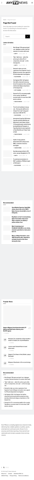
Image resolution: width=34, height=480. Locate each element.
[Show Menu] (1, 2)
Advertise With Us (18, 473)
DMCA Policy (4, 475)
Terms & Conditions (23, 475)
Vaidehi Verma (17, 147)
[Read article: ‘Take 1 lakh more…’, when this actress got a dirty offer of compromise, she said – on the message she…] (7, 59)
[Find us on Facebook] (1, 468)
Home (4, 19)
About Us (3, 473)
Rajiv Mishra (17, 76)
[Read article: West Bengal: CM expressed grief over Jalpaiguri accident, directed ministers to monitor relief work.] (7, 50)
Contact (10, 473)
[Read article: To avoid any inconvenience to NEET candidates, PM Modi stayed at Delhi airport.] (7, 161)
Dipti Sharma (17, 90)
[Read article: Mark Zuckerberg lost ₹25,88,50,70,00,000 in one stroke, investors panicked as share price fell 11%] (6, 228)
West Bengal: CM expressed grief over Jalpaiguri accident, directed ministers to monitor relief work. (21, 49)
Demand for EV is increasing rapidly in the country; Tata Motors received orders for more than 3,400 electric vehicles (17, 404)
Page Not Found (12, 19)
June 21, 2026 (21, 53)
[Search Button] (32, 2)
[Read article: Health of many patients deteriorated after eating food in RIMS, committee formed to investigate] (7, 142)
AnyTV (15, 53)
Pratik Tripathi (18, 101)
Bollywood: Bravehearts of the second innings (19, 362)
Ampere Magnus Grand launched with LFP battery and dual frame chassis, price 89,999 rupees (14, 329)
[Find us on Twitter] (4, 468)
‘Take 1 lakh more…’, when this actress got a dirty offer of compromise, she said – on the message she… (17, 383)
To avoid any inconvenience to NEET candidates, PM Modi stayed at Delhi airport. (21, 161)
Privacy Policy (13, 475)
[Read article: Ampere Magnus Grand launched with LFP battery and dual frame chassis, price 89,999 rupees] (17, 315)
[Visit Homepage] (16, 3)
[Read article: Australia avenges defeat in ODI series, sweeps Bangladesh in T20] (7, 153)
